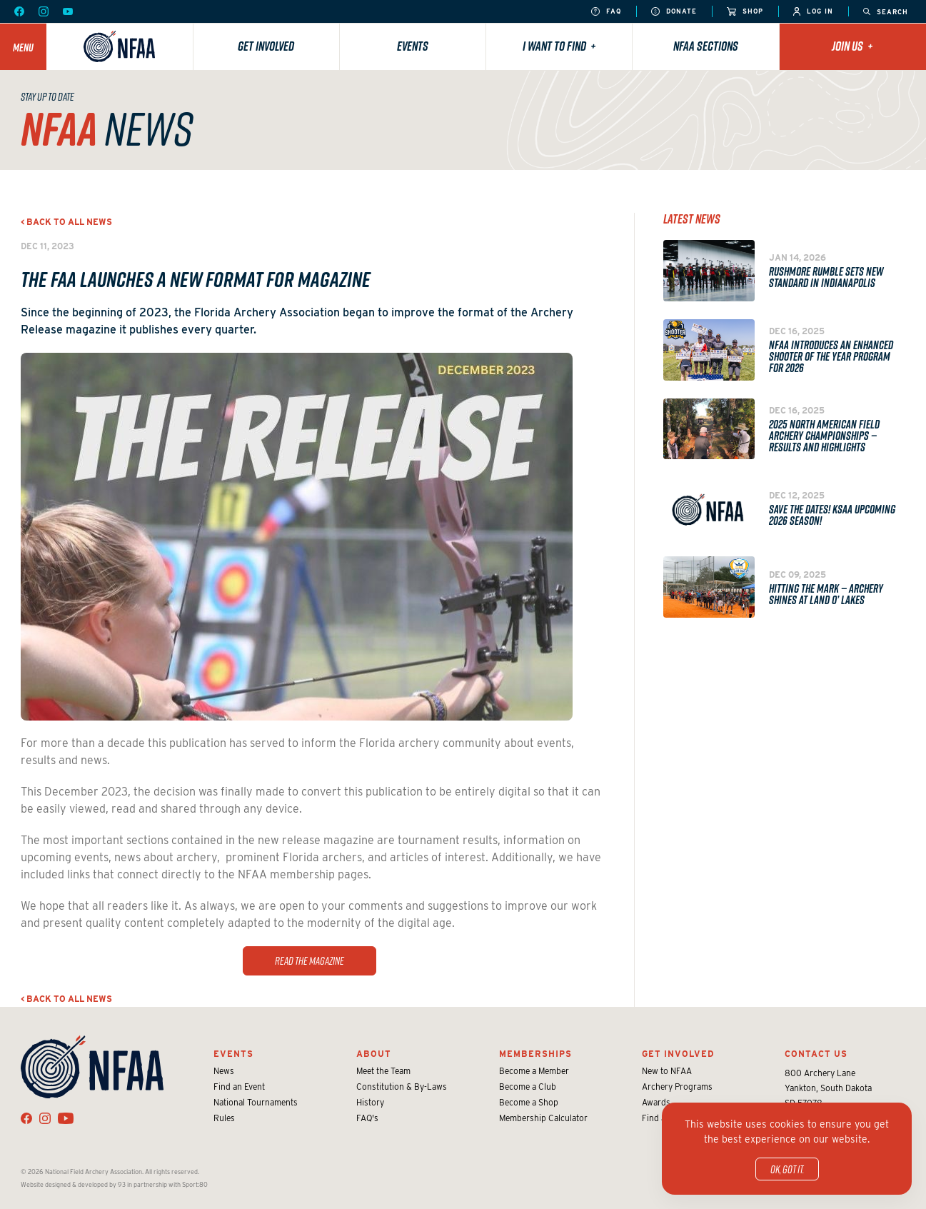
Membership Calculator (543, 1118)
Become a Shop (528, 1102)
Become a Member (534, 1070)
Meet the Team (383, 1070)
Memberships (535, 1053)
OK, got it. (787, 1169)
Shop (745, 12)
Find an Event (239, 1086)
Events (412, 46)
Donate (674, 12)
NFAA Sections (705, 46)
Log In (813, 12)
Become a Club (527, 1086)
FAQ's (367, 1118)
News (223, 1070)
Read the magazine (309, 960)
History (370, 1102)
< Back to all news (66, 221)
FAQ (606, 12)
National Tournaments (255, 1102)
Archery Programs (677, 1086)
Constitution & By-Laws (401, 1086)
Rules (224, 1118)
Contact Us (816, 1053)
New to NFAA (667, 1070)
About (373, 1053)
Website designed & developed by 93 (73, 1184)
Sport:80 (195, 1184)
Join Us (852, 46)
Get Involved (266, 46)
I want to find (559, 46)
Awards (656, 1102)
